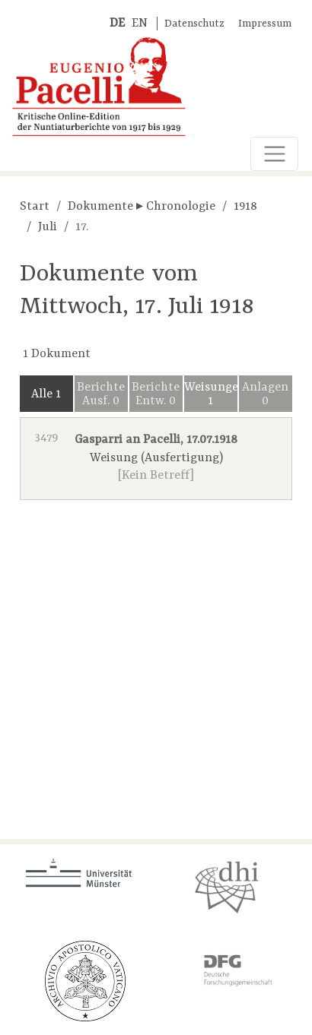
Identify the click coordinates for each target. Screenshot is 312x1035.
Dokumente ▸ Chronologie (141, 207)
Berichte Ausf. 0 (101, 394)
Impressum (264, 24)
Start (34, 207)
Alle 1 (46, 394)
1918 (245, 207)
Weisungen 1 (210, 394)
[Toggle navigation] (274, 154)
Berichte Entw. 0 (156, 394)
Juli (47, 227)
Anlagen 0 (265, 394)
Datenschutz (194, 24)
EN (140, 23)
